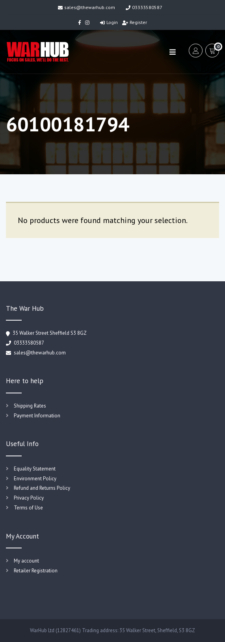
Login (109, 22)
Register (134, 22)
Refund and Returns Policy (42, 488)
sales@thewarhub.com (86, 7)
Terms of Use (28, 507)
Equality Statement (35, 468)
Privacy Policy (29, 497)
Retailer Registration (36, 570)
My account (26, 560)
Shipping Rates (30, 405)
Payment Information (37, 415)
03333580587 (144, 7)
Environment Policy (35, 478)
